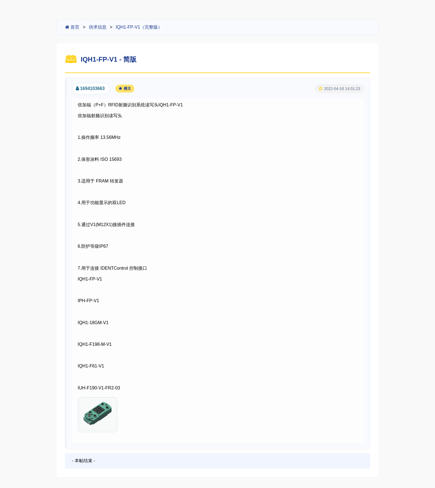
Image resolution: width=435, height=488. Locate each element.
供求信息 (98, 27)
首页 (72, 27)
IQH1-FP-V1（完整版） (139, 27)
